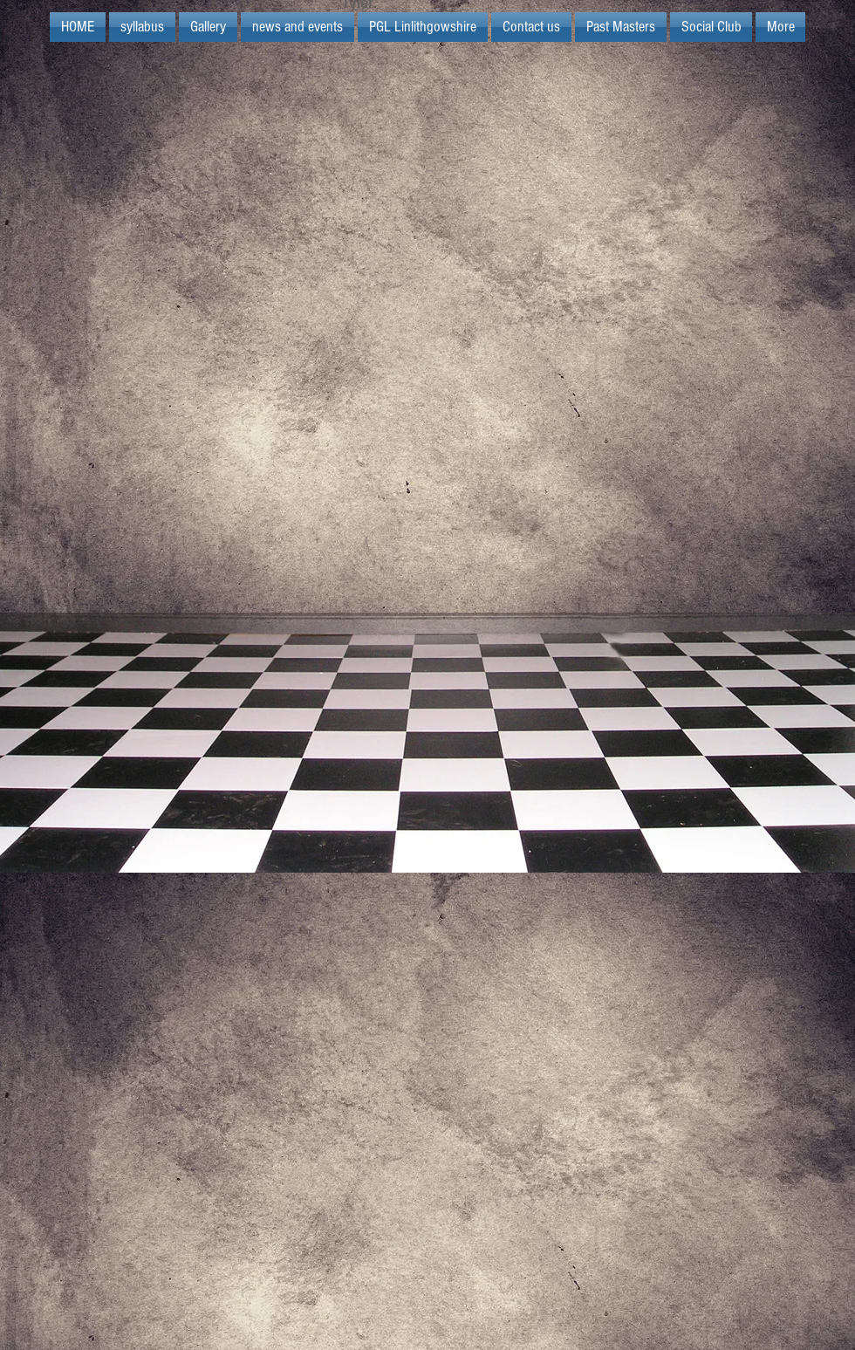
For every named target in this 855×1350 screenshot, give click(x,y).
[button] (422, 27)
